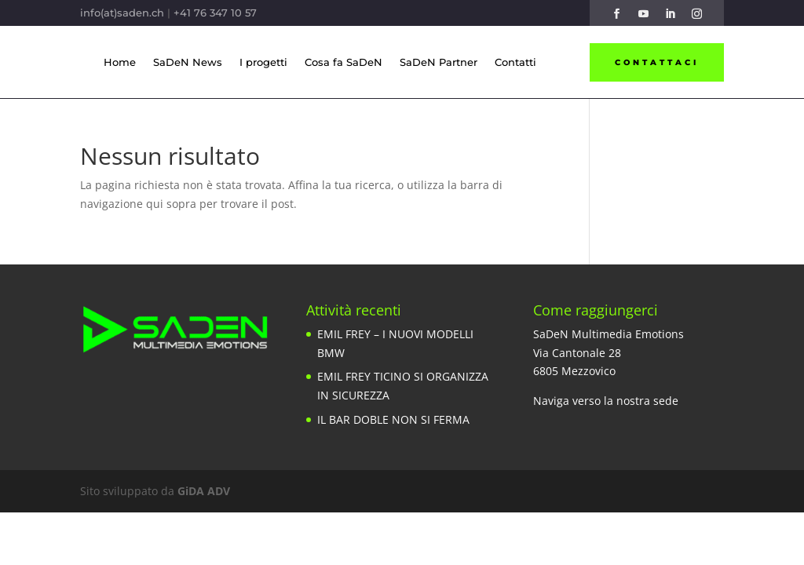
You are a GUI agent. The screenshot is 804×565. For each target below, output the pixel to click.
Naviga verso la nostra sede (605, 400)
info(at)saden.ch (122, 12)
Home (120, 62)
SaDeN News (187, 62)
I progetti (263, 62)
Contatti (515, 62)
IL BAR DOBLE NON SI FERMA (393, 419)
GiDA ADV (203, 490)
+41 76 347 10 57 (215, 12)
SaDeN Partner (438, 62)
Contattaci (657, 62)
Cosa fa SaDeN (343, 62)
